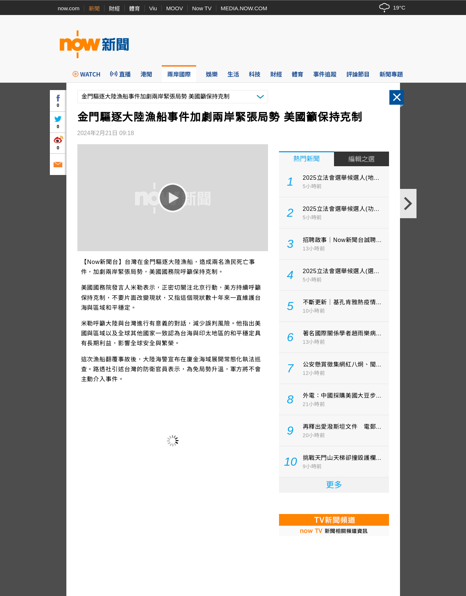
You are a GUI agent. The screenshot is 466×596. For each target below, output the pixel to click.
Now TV (202, 8)
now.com (69, 8)
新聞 (94, 8)
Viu (153, 8)
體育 (134, 8)
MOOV (174, 8)
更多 (334, 484)
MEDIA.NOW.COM (244, 8)
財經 (114, 8)
